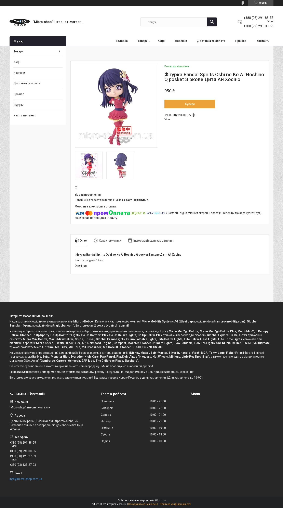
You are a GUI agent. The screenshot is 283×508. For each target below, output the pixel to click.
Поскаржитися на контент (143, 504)
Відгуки (19, 104)
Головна (122, 40)
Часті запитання (24, 115)
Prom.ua (161, 500)
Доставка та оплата (211, 40)
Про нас (240, 40)
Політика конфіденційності (175, 504)
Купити (190, 104)
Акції (161, 40)
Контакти (262, 40)
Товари (143, 40)
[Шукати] (212, 21)
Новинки (181, 40)
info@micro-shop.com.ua (26, 479)
